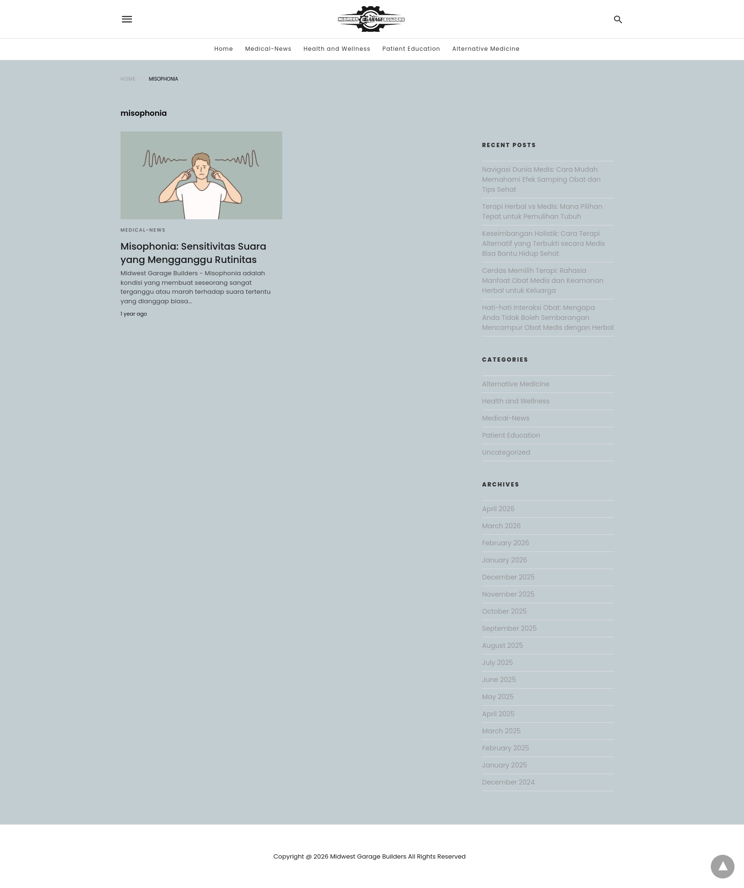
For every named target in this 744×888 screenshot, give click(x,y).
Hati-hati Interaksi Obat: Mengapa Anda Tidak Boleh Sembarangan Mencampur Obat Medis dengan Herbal (548, 317)
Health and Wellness (337, 49)
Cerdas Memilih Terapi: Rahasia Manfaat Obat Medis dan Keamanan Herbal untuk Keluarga (543, 280)
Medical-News (268, 49)
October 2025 (504, 611)
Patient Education (411, 49)
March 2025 (501, 731)
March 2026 (501, 526)
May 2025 (498, 696)
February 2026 (505, 543)
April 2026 (498, 509)
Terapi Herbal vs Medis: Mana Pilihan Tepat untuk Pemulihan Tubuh (542, 211)
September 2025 (509, 628)
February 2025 (505, 748)
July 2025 (497, 662)
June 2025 (499, 679)
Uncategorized (506, 452)
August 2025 (502, 645)
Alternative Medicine (486, 49)
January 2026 (504, 560)
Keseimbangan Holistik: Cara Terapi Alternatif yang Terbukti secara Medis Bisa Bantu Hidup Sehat (543, 243)
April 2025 (498, 714)
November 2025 (508, 594)
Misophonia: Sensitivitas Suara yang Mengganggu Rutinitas (193, 253)
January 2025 (504, 765)
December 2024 (508, 782)
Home (223, 49)
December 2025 (508, 577)
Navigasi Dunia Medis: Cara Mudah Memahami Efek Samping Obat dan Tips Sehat (541, 179)
